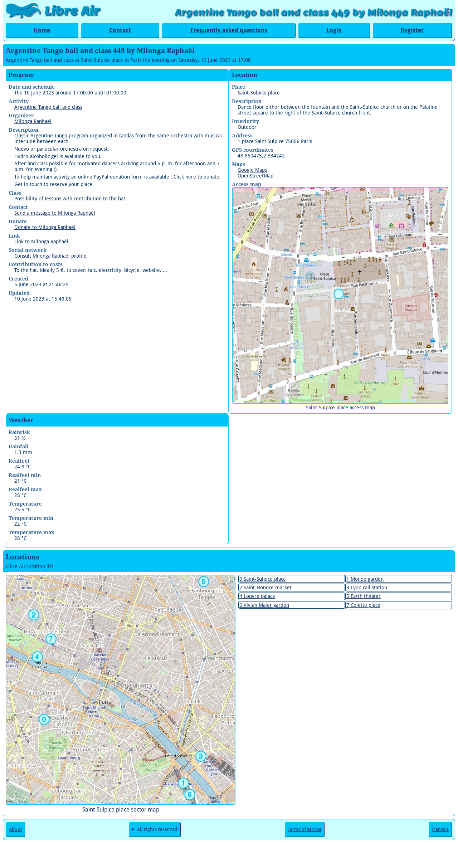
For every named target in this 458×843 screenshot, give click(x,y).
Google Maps (252, 170)
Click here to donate (196, 177)
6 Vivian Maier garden (264, 605)
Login (334, 30)
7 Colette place (363, 605)
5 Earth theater (363, 596)
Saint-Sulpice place (259, 93)
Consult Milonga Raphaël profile (50, 256)
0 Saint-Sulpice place (262, 579)
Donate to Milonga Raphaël (44, 227)
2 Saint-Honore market (265, 587)
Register (412, 30)
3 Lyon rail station (366, 587)
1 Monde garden (365, 579)
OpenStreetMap (255, 176)
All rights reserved (157, 829)
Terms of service (304, 829)
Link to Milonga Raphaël (41, 241)
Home (42, 30)
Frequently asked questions (228, 30)
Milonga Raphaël (33, 121)
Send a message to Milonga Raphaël (54, 213)
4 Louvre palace (257, 596)
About (15, 829)
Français (440, 829)
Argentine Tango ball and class (48, 107)
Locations (22, 557)
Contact (120, 30)
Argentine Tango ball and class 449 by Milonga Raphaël (313, 12)
